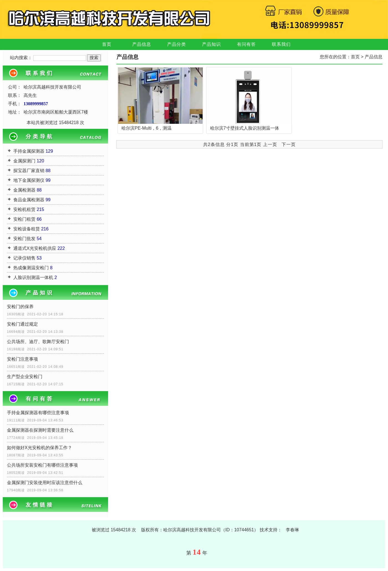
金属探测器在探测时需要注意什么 (40, 430)
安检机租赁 (24, 209)
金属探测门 (24, 161)
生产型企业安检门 (24, 376)
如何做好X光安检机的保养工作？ (39, 447)
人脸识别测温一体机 (33, 277)
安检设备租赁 (26, 229)
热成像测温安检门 (31, 267)
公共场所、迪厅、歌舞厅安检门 (38, 341)
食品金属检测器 (28, 199)
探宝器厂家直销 (28, 170)
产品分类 (176, 44)
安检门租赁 (24, 219)
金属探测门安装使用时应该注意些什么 (44, 482)
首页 (106, 44)
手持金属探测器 (28, 151)
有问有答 (246, 44)
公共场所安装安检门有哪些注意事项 (42, 465)
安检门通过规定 (22, 324)
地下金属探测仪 (28, 180)
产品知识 (211, 44)
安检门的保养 (20, 306)
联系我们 (281, 44)
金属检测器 (24, 190)
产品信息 (141, 44)
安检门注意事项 (22, 359)
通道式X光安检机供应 (34, 248)
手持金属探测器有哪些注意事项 (38, 412)
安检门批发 (24, 238)
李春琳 (292, 529)
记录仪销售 (24, 258)
